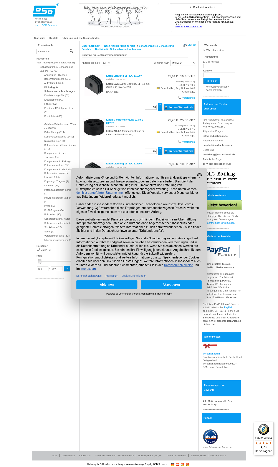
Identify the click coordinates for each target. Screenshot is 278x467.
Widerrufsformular (176, 455)
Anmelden (211, 80)
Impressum (85, 455)
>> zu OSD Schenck (46, 25)
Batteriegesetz (198, 455)
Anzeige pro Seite (91, 62)
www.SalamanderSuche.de (217, 447)
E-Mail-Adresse (211, 61)
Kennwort (208, 70)
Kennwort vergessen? (217, 86)
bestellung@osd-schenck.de (219, 154)
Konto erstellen (214, 90)
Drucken (191, 44)
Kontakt (53, 38)
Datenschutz (68, 455)
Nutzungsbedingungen (150, 455)
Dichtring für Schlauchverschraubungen (104, 55)
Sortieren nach (161, 62)
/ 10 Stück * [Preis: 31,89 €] (181, 76)
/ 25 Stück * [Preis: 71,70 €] (181, 120)
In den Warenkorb (178, 107)
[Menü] (271, 424)
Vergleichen (188, 97)
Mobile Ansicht (218, 455)
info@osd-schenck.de (215, 136)
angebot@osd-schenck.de (218, 145)
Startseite (39, 38)
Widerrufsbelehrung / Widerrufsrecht (114, 455)
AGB (54, 455)
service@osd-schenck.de (217, 163)
